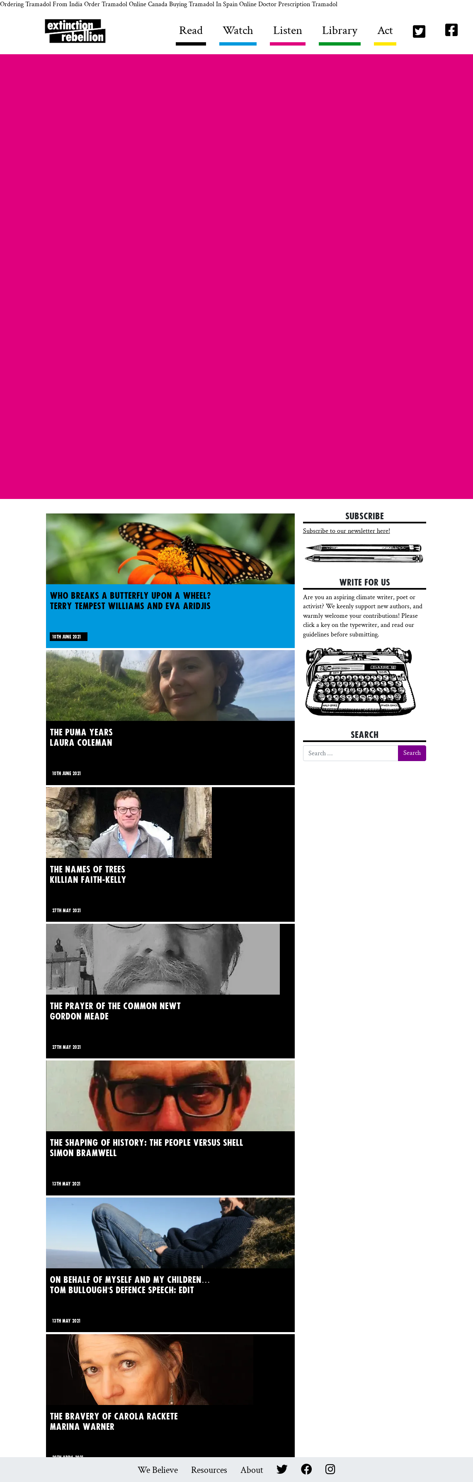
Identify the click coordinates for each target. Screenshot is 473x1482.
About (251, 1470)
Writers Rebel (110, 32)
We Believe (158, 1470)
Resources (209, 1470)
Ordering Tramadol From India (41, 4)
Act (385, 30)
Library (339, 30)
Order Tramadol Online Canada (125, 4)
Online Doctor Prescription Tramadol (288, 4)
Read (191, 30)
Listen (287, 30)
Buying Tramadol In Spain (203, 4)
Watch (238, 30)
